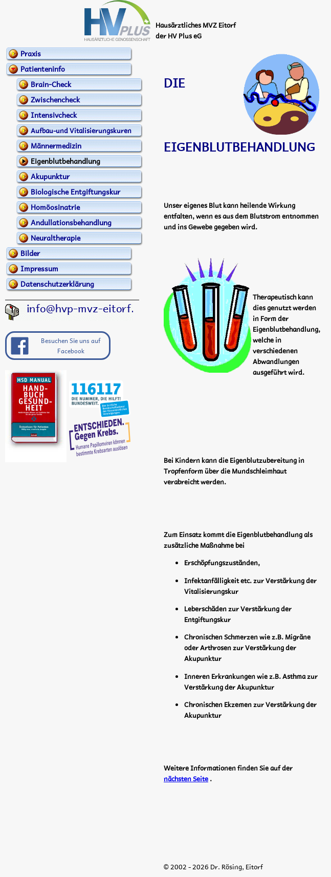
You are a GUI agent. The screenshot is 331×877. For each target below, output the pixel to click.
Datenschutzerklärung (57, 283)
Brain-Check (51, 84)
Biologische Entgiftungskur (75, 191)
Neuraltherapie (55, 237)
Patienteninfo (42, 68)
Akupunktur (50, 176)
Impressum (39, 268)
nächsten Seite (186, 778)
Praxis (30, 53)
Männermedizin (56, 145)
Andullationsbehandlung (71, 222)
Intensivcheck (54, 114)
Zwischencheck (55, 99)
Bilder (30, 253)
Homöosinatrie (55, 206)
